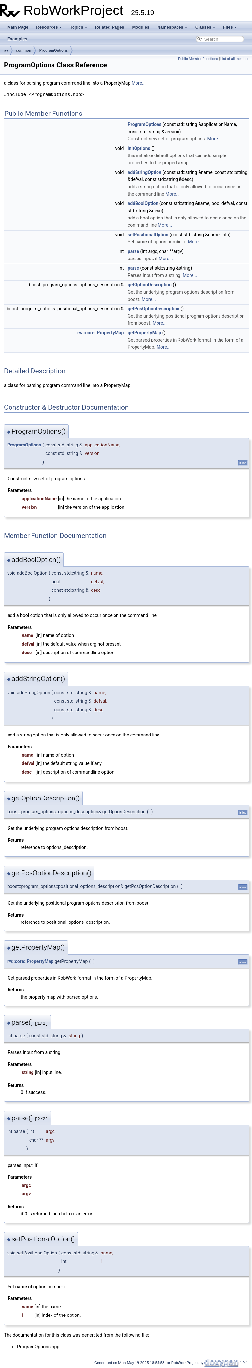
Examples (17, 38)
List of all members (235, 59)
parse (133, 251)
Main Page (17, 27)
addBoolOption (143, 203)
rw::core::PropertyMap (100, 332)
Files (230, 27)
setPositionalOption (148, 234)
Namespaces (172, 27)
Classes (205, 27)
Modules (141, 27)
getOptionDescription (150, 284)
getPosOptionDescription (153, 308)
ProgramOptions (53, 50)
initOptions (139, 148)
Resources (49, 27)
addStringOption (144, 172)
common (23, 50)
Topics (78, 27)
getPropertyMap (144, 332)
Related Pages (109, 27)
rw (6, 50)
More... (139, 83)
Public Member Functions (198, 59)
